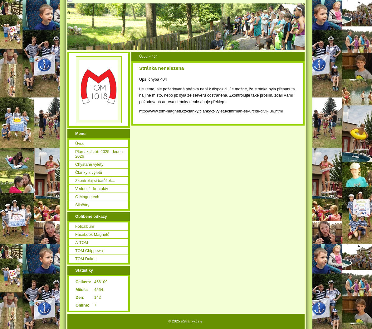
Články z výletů (88, 172)
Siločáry (82, 205)
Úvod (143, 56)
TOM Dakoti (85, 258)
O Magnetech (87, 196)
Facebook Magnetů (92, 234)
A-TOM (81, 242)
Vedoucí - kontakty (91, 188)
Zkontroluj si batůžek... (95, 180)
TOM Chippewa (89, 250)
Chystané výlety (89, 164)
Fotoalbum (84, 226)
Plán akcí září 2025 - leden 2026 (99, 154)
